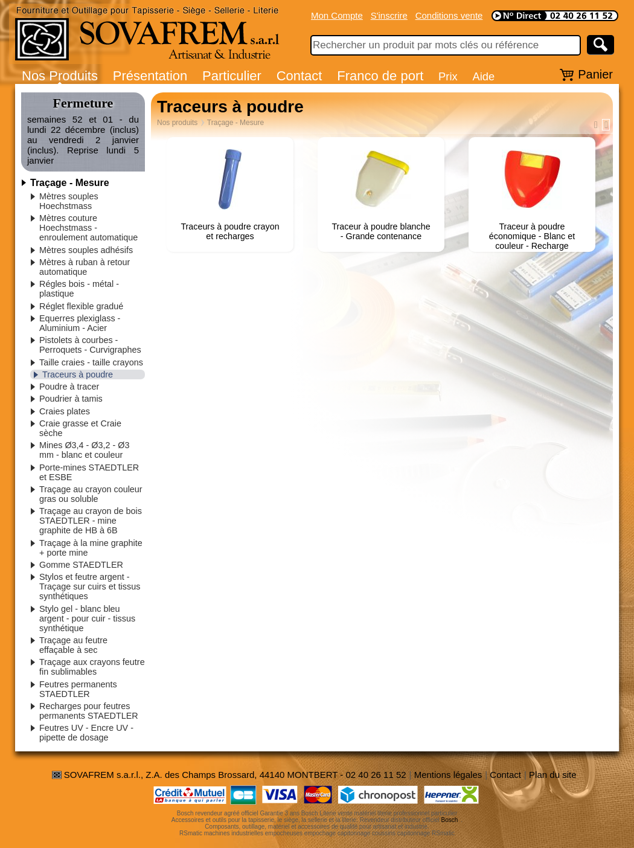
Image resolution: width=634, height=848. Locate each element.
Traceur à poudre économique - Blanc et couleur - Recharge (532, 236)
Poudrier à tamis (71, 398)
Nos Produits (60, 75)
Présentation (150, 75)
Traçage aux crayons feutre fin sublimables (92, 666)
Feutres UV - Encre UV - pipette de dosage (86, 732)
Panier (595, 74)
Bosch (449, 820)
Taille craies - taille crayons (91, 362)
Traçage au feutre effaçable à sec (73, 645)
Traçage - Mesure (69, 183)
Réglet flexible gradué (81, 306)
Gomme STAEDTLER (81, 565)
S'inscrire (389, 15)
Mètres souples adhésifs (86, 250)
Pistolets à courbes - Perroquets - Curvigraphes (90, 345)
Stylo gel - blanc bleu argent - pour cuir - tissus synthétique (87, 618)
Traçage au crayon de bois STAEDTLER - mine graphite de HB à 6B (90, 520)
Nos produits (177, 122)
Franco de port (380, 75)
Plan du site (552, 774)
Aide (483, 76)
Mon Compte (337, 15)
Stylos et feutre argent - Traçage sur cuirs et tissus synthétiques (89, 586)
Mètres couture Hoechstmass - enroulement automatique (88, 227)
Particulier (231, 75)
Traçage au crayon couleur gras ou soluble (90, 494)
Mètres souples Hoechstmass (68, 201)
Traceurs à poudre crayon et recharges (230, 231)
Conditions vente (449, 15)
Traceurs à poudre (77, 374)
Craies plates (64, 411)
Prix (448, 76)
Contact (299, 75)
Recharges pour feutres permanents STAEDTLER (88, 711)
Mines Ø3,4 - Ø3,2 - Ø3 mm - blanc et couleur (84, 450)
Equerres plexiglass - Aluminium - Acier (79, 323)
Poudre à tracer (69, 386)
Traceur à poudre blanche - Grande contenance (380, 231)
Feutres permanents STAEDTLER (78, 689)
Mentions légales (448, 774)
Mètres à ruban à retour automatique (84, 267)
